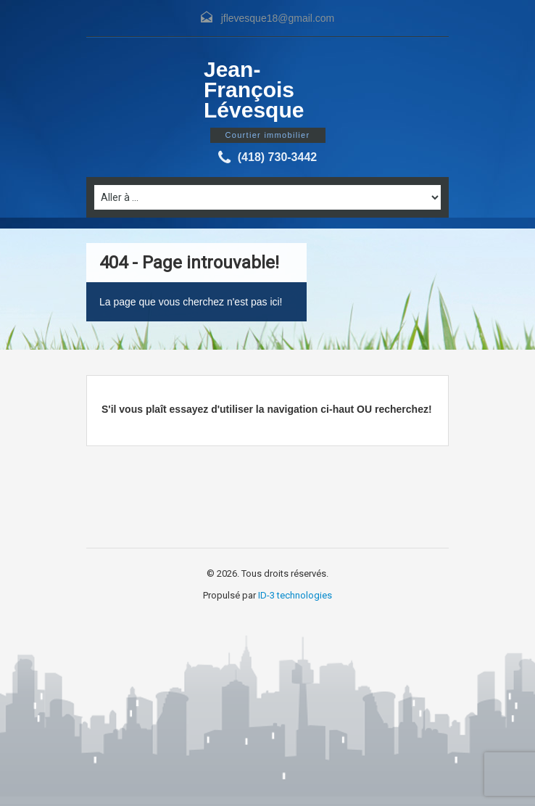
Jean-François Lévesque (254, 89)
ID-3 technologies (295, 595)
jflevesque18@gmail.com (278, 18)
